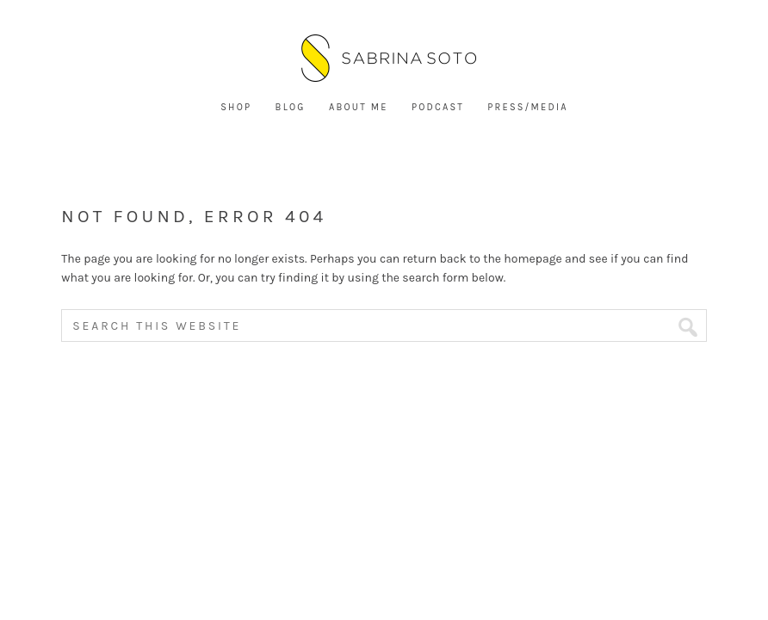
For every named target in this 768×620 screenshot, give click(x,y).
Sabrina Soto (384, 60)
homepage (532, 258)
